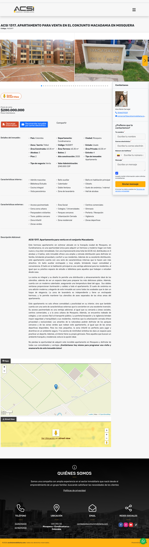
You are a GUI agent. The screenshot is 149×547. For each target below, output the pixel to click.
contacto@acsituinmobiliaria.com (92, 524)
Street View (11, 96)
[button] (41, 85)
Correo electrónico (123, 141)
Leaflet (90, 414)
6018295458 (21, 528)
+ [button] (4, 367)
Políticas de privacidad (74, 490)
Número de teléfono (123, 151)
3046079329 (122, 113)
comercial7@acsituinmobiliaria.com (131, 116)
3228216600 (21, 524)
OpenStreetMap (105, 414)
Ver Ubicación (48, 438)
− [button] (4, 371)
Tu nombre (120, 132)
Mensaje (119, 160)
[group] (37, 60)
